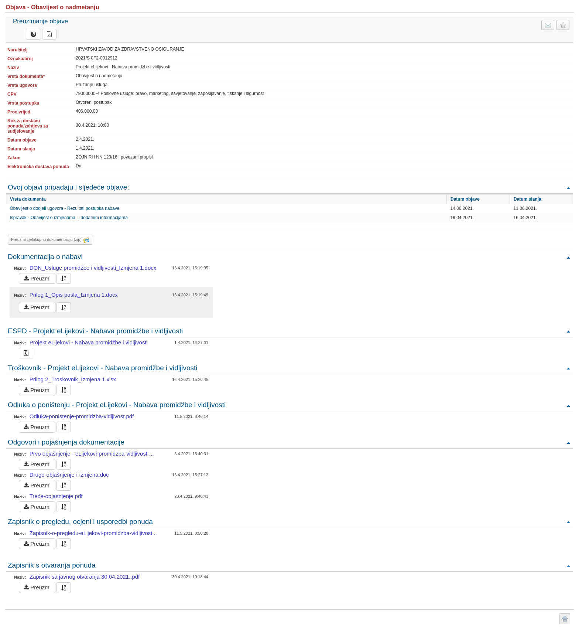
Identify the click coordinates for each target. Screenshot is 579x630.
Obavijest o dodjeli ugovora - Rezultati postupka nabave (65, 208)
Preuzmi (37, 278)
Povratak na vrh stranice (564, 618)
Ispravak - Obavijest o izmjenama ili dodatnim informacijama (69, 217)
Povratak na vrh (568, 188)
